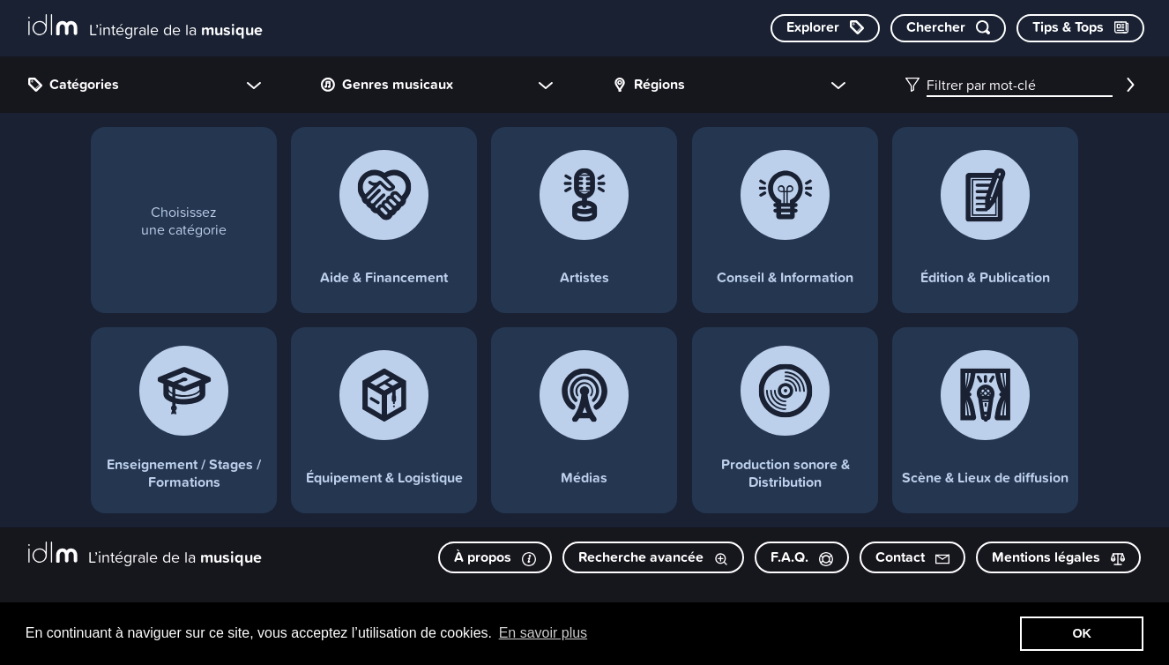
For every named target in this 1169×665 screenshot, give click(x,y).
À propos (495, 557)
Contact (912, 557)
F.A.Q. (802, 557)
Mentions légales (1058, 557)
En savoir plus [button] (543, 632)
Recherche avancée (653, 557)
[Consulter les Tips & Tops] (1080, 28)
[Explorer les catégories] (825, 28)
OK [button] (1081, 633)
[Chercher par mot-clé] (948, 28)
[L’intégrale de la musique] (145, 27)
